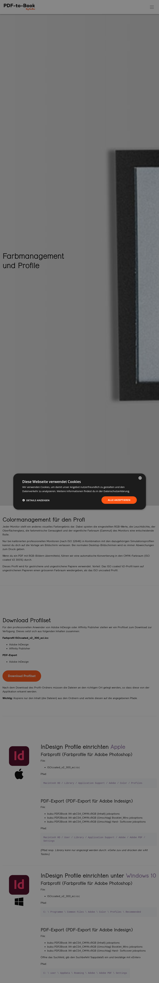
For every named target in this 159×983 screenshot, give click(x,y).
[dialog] (79, 491)
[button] (36, 500)
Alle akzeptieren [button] (119, 500)
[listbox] (140, 477)
